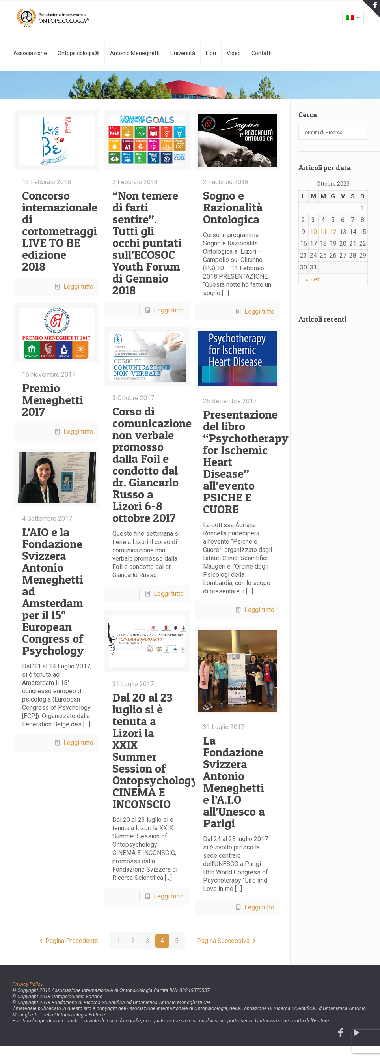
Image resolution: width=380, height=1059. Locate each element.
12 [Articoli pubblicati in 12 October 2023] (333, 232)
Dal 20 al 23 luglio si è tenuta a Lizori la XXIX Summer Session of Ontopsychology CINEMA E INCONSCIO (155, 750)
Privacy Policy (27, 984)
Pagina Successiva (227, 941)
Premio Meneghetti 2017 (52, 400)
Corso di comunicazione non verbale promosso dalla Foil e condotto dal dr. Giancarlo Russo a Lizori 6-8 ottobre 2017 (152, 464)
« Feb (313, 279)
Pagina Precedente (67, 941)
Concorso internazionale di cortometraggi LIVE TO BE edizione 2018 (59, 230)
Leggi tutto (78, 286)
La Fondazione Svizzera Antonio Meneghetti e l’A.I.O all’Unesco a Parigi (234, 781)
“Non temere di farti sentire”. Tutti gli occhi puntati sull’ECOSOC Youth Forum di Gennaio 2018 (147, 242)
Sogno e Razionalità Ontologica (233, 207)
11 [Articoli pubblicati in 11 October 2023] (323, 232)
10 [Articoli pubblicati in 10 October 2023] (313, 232)
